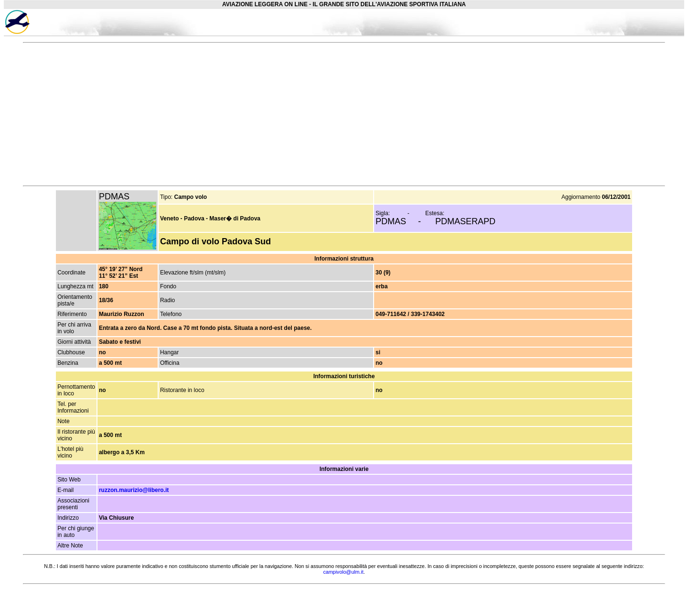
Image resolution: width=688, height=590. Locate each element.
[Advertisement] (587, 22)
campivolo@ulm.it (343, 572)
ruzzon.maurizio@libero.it (134, 490)
